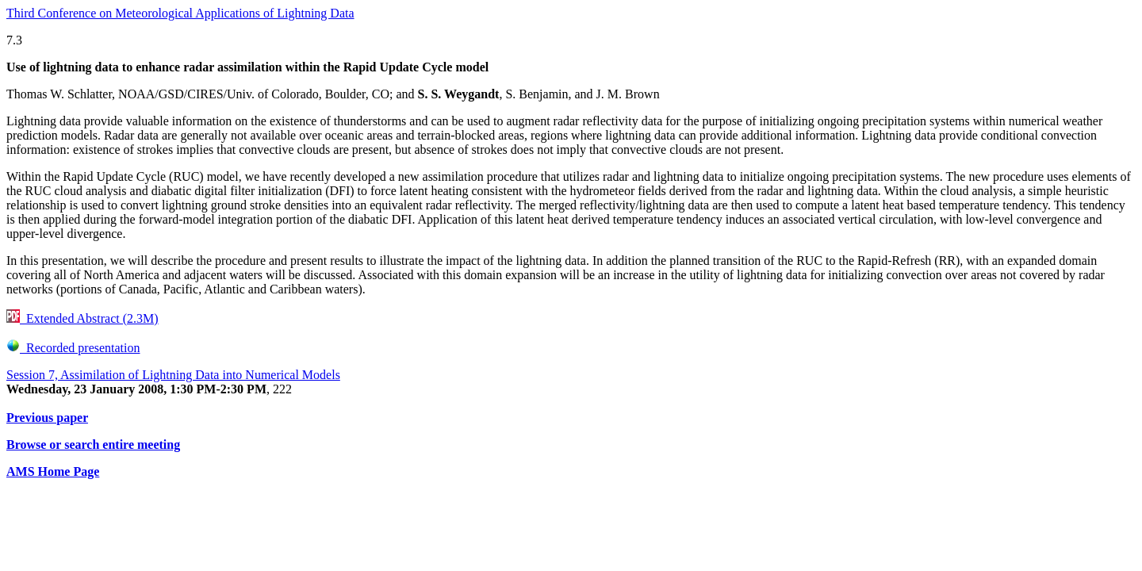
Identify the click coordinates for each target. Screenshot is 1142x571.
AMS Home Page (52, 471)
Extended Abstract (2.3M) (82, 318)
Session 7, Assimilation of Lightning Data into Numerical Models (173, 374)
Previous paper (47, 417)
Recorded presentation (73, 347)
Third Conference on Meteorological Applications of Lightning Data (180, 13)
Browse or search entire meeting (93, 444)
